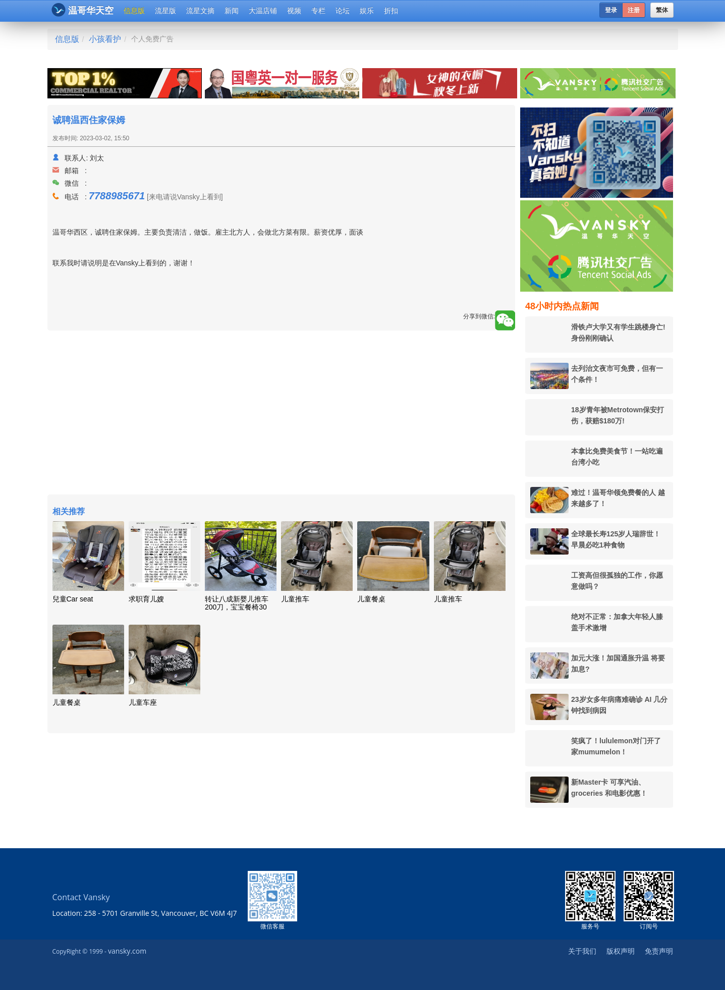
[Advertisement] (281, 413)
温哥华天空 (82, 10)
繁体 (662, 10)
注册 (634, 10)
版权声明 (620, 951)
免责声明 (659, 951)
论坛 (343, 11)
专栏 (318, 11)
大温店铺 (263, 11)
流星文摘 (200, 11)
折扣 (391, 11)
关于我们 (582, 951)
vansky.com (127, 951)
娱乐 (367, 11)
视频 (294, 11)
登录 (611, 10)
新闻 (232, 11)
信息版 (134, 11)
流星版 (165, 11)
